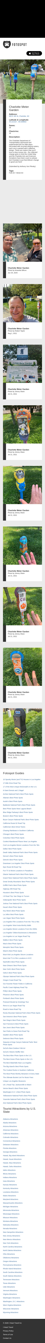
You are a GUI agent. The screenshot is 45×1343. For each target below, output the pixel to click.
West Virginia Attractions (12, 1305)
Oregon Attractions (10, 1261)
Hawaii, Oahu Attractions (12, 1166)
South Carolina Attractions (12, 1272)
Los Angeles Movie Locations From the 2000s (20, 929)
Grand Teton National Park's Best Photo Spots (20, 878)
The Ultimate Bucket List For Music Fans (18, 1077)
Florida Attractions (9, 1148)
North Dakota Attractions (12, 1250)
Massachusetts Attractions (13, 1203)
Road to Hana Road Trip (12, 1009)
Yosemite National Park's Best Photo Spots (19, 1099)
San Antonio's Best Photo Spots (15, 1017)
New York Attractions (10, 1243)
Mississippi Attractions (11, 1214)
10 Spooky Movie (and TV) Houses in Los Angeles (21, 779)
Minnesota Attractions (11, 1210)
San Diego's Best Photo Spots (14, 1020)
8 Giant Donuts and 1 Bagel (13, 790)
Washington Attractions (11, 1298)
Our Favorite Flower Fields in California (17, 984)
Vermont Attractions (10, 1290)
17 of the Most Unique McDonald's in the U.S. (20, 787)
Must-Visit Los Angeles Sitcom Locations (18, 955)
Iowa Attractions (9, 1181)
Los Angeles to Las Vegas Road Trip (16, 936)
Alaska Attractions (9, 1123)
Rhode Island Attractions (12, 1269)
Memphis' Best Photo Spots (13, 947)
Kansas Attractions (10, 1185)
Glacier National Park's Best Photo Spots (18, 874)
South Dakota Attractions (12, 1276)
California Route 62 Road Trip (14, 823)
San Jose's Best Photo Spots (14, 1027)
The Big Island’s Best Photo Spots (15, 1066)
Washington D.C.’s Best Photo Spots (16, 1092)
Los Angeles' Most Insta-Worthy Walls (17, 925)
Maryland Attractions (10, 1199)
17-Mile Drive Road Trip (12, 783)
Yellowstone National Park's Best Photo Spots (20, 1096)
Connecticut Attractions (11, 1141)
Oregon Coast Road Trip (12, 980)
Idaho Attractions (9, 1170)
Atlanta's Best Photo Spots (13, 798)
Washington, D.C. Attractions (13, 1301)
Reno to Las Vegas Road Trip (14, 1006)
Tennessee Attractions (11, 1280)
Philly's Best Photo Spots (12, 991)
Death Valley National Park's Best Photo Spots (20, 852)
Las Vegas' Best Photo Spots (14, 918)
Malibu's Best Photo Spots (13, 940)
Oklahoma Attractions (11, 1258)
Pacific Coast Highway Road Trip (15, 987)
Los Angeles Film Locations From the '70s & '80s (21, 922)
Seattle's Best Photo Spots (13, 1035)
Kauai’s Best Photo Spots (12, 907)
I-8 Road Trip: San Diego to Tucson (16, 896)
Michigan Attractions (10, 1207)
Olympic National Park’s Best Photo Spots (18, 976)
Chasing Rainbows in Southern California (18, 830)
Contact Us (7, 1338)
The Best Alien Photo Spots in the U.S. (17, 1055)
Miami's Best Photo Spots (12, 951)
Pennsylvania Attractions (12, 1265)
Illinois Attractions (9, 1174)
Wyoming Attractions (10, 1312)
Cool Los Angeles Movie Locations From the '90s (21, 845)
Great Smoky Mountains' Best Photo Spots (19, 882)
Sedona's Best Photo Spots (13, 1038)
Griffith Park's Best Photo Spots (14, 885)
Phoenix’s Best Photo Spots (13, 995)
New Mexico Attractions (12, 1239)
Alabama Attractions (10, 1119)
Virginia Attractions (10, 1294)
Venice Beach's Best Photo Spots (15, 1088)
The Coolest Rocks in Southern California (18, 1070)
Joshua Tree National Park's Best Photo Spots (20, 903)
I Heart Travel (8, 1327)
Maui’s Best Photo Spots (12, 944)
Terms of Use (8, 1334)
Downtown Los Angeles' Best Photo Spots (18, 863)
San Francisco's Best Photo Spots (15, 1024)
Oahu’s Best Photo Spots (12, 973)
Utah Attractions (9, 1287)
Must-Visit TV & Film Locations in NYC (17, 958)
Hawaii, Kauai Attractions (12, 1159)
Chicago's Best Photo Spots (13, 834)
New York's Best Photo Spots (14, 969)
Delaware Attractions (10, 1145)
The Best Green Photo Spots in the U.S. (18, 1059)
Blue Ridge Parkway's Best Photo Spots (18, 812)
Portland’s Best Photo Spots (13, 998)
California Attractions (10, 1134)
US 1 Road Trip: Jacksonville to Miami (17, 1085)
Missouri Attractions (10, 1218)
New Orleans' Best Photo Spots (15, 965)
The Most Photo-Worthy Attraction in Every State (21, 1074)
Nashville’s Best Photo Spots (13, 962)
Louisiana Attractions (10, 1192)
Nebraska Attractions (10, 1225)
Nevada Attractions (10, 1228)
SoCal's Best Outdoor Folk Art (14, 1048)
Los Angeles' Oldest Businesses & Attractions (20, 933)
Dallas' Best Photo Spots (12, 849)
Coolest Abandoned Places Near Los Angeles (20, 841)
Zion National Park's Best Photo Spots (17, 1103)
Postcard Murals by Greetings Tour (16, 1002)
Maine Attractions (9, 1196)
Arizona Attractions (10, 1126)
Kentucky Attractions (10, 1188)
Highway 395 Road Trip (12, 889)
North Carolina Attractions (12, 1247)
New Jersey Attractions (11, 1236)
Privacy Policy (8, 1331)
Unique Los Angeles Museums (14, 1081)
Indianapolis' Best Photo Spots (14, 900)
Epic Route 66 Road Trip (12, 867)
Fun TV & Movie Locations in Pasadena (18, 871)
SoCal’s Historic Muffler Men (13, 1052)
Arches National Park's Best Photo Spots (18, 794)
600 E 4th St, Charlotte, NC (19, 116)
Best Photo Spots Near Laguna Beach (17, 809)
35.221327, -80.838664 (17, 122)
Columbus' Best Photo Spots (13, 838)
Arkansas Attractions (10, 1130)
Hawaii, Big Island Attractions (14, 1155)
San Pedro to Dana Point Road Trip (16, 1031)
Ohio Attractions (9, 1254)
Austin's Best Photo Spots (12, 801)
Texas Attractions (9, 1283)
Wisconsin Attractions (11, 1309)
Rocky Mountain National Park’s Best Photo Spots (21, 1013)
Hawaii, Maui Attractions (12, 1163)
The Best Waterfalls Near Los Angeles (17, 1063)
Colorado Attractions (10, 1137)
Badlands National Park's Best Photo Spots (19, 805)
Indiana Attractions (10, 1177)
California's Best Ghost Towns (14, 827)
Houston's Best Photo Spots (13, 892)
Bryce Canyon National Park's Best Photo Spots (21, 820)
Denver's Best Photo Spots (13, 856)
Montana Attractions (10, 1221)
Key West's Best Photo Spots (14, 911)
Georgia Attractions (10, 1152)
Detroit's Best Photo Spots (13, 860)
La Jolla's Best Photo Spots (13, 914)
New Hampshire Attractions (13, 1232)
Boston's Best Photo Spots (13, 816)
